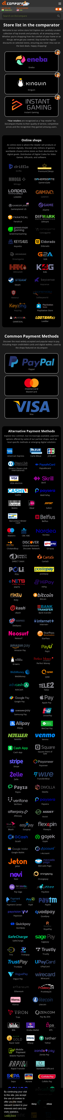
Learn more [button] (10, 1115)
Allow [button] (49, 1104)
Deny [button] (34, 1104)
